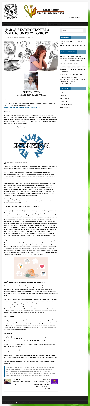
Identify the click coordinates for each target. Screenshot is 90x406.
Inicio (5, 24)
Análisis (62, 93)
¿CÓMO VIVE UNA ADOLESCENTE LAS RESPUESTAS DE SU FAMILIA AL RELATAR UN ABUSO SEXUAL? (72, 70)
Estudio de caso (64, 99)
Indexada (63, 24)
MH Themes (28, 402)
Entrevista (63, 96)
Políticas (28, 24)
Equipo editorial (40, 24)
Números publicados (16, 24)
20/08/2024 (10, 37)
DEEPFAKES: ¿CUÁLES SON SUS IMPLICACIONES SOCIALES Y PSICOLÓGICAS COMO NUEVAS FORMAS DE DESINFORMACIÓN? (72, 80)
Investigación (63, 101)
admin (16, 37)
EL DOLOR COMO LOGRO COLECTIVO (71, 75)
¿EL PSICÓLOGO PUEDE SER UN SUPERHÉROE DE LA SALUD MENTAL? (70, 64)
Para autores (53, 24)
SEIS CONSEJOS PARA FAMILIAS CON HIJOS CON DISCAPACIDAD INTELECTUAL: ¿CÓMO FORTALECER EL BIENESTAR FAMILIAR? (72, 58)
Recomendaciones (25, 37)
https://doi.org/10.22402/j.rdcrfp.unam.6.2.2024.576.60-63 (22, 107)
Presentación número (66, 104)
